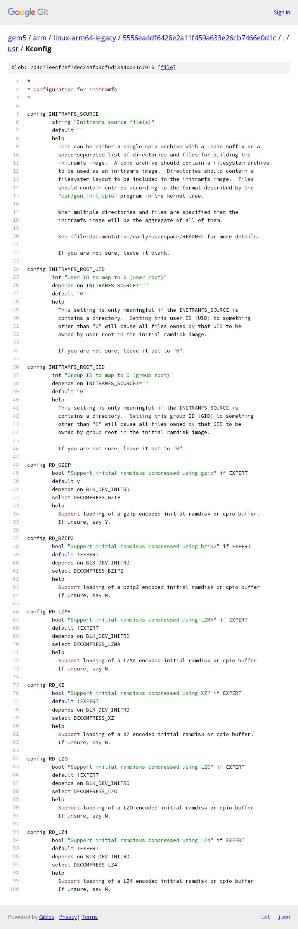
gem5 (17, 37)
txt (265, 916)
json (284, 916)
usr (13, 48)
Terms (89, 916)
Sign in (282, 12)
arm (40, 37)
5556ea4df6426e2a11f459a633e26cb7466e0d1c (199, 37)
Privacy (68, 916)
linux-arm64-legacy (84, 37)
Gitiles (46, 916)
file (167, 67)
